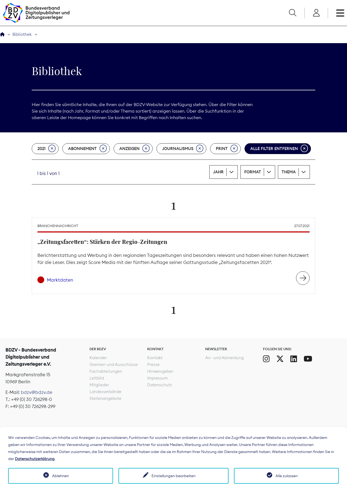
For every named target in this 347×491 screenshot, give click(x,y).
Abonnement (87, 148)
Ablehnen (60, 475)
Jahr (218, 171)
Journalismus (182, 148)
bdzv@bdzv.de (36, 392)
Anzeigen (134, 148)
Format (252, 171)
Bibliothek (22, 34)
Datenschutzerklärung (34, 458)
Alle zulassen (286, 475)
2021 (46, 148)
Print (227, 148)
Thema (289, 171)
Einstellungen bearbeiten (173, 475)
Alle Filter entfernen (279, 148)
